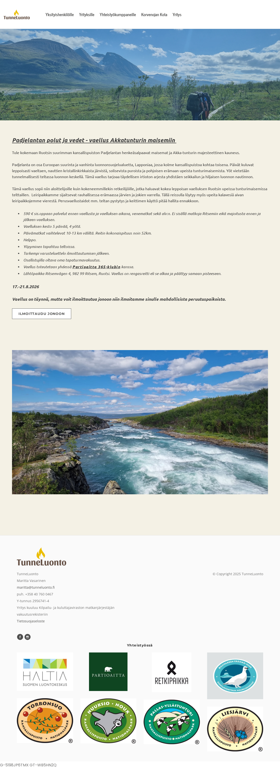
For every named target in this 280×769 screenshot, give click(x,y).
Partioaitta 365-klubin (96, 266)
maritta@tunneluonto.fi (36, 587)
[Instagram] (28, 637)
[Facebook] (20, 637)
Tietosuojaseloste (31, 621)
